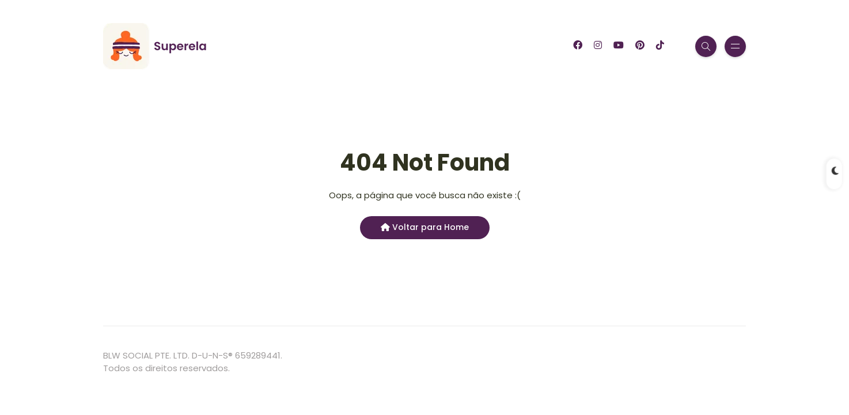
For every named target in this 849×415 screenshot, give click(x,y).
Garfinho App (317, 46)
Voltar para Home (425, 227)
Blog (257, 46)
